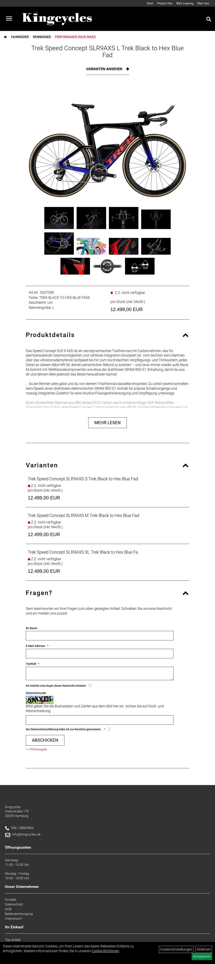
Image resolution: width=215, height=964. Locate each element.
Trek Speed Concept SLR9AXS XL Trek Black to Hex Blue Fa (83, 552)
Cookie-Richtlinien (105, 951)
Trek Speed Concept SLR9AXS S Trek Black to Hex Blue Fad (83, 478)
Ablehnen (203, 949)
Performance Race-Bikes (75, 37)
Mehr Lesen (107, 422)
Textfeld (31, 663)
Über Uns (203, 3)
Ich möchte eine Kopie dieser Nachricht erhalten (56, 685)
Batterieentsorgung (19, 914)
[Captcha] (99, 720)
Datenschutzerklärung (44, 729)
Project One (164, 3)
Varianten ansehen (104, 69)
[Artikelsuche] (208, 19)
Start (150, 3)
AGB (8, 909)
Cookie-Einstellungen (176, 949)
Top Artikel (12, 940)
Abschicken (45, 740)
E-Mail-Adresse (35, 645)
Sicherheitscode (36, 693)
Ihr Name (31, 628)
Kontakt (10, 900)
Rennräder (42, 37)
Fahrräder (20, 37)
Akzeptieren (202, 956)
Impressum (13, 918)
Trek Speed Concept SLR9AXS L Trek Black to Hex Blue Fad (107, 51)
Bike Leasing (184, 3)
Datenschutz (14, 904)
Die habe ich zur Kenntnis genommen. (64, 729)
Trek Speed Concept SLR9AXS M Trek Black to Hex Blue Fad (83, 515)
